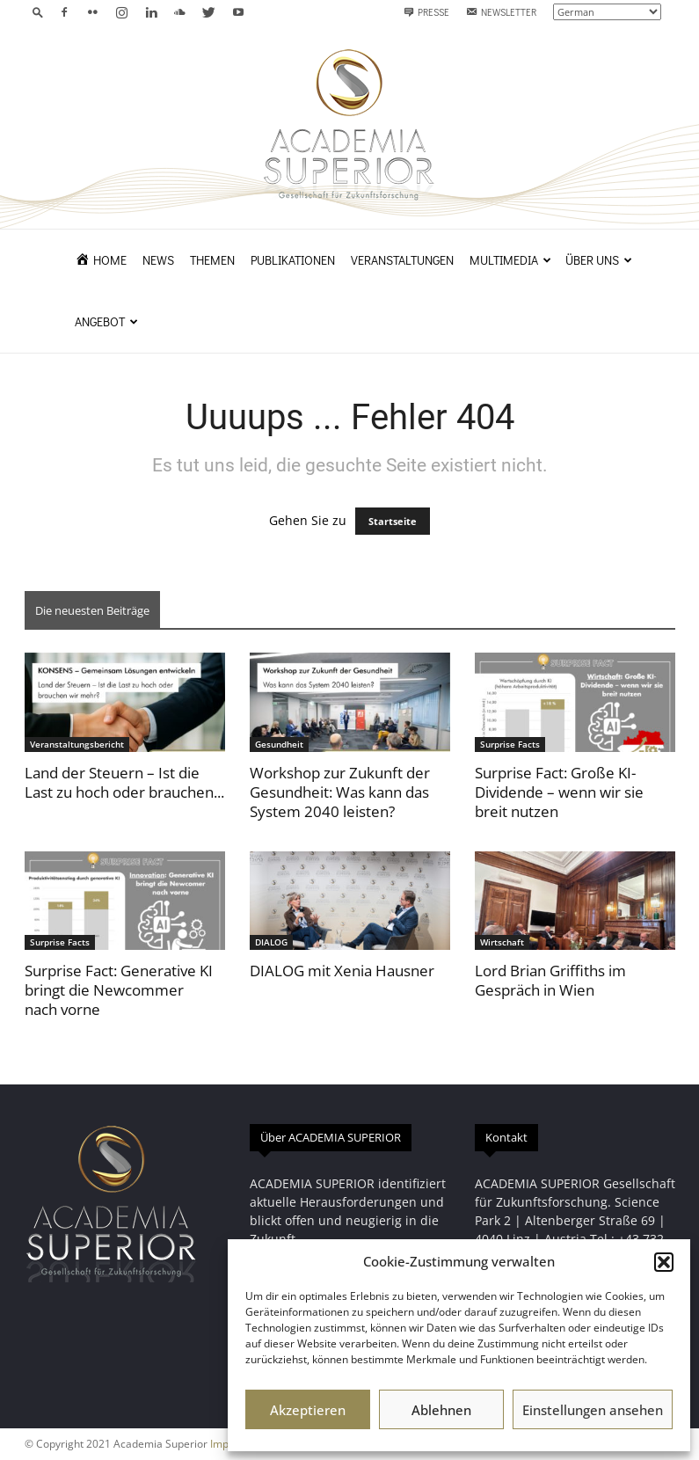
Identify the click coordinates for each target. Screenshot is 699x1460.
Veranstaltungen (402, 260)
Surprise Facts (510, 744)
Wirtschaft (502, 942)
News (158, 260)
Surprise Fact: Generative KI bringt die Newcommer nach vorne (119, 989)
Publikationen (293, 260)
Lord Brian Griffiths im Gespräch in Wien (550, 980)
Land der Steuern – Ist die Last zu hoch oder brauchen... (124, 782)
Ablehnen (441, 1410)
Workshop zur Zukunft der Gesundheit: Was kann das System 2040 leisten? (340, 792)
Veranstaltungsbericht (77, 744)
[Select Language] (607, 12)
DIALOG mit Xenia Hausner (342, 970)
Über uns (598, 260)
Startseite (392, 521)
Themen (212, 260)
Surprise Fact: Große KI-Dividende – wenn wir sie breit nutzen (559, 792)
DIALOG (271, 942)
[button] (664, 1262)
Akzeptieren (308, 1410)
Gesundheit (279, 744)
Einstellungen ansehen (592, 1410)
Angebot (106, 321)
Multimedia (510, 260)
